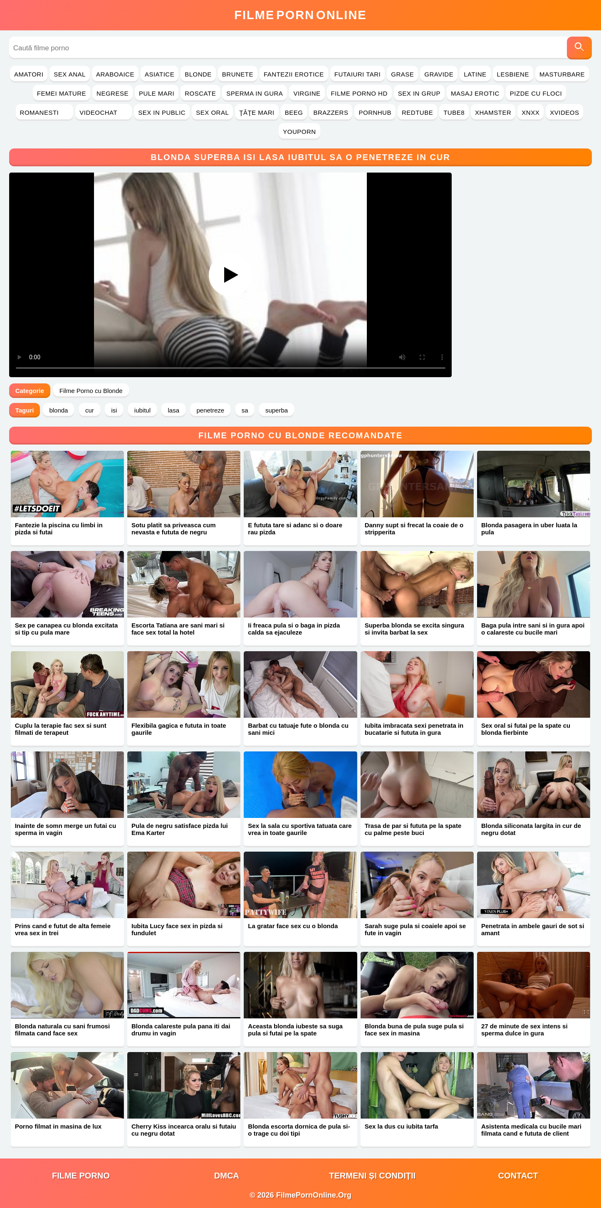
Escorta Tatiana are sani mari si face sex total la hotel (178, 629)
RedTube (417, 112)
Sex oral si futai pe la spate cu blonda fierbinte (525, 729)
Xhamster (493, 112)
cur (89, 410)
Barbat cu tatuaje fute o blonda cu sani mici (298, 729)
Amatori (28, 74)
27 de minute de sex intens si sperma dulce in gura (524, 1030)
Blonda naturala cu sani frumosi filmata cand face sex (62, 1030)
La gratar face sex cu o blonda (293, 925)
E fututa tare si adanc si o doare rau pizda (295, 528)
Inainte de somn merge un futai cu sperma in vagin (65, 829)
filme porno (81, 1175)
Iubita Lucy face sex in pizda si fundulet (177, 929)
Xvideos (564, 112)
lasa (173, 410)
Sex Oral (212, 112)
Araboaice (115, 74)
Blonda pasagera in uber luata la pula (529, 528)
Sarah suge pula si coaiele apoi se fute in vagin (415, 929)
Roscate (200, 93)
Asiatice (159, 74)
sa (245, 410)
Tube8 (454, 112)
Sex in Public (161, 112)
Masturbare (562, 74)
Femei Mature (61, 93)
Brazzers (330, 112)
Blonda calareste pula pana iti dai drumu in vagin (180, 1030)
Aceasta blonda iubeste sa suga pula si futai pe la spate (295, 1030)
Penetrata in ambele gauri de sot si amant (532, 929)
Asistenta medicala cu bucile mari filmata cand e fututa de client (531, 1130)
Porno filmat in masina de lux (58, 1126)
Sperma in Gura (254, 93)
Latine (475, 74)
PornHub (375, 112)
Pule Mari (156, 93)
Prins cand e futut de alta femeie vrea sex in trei (63, 929)
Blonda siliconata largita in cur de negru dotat (531, 829)
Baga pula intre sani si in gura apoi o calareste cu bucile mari (532, 629)
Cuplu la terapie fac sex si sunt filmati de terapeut (60, 729)
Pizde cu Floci (536, 93)
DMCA (226, 1175)
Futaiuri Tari (357, 74)
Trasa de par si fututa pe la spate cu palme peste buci (413, 829)
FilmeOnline (300, 15)
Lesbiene (513, 74)
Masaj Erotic (475, 93)
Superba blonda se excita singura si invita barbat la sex (414, 629)
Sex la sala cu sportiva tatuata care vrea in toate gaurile (299, 829)
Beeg (294, 112)
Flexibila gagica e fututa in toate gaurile (178, 729)
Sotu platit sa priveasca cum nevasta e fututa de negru (173, 528)
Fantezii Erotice (294, 74)
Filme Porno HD (359, 93)
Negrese (112, 93)
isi (114, 410)
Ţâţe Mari (257, 112)
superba (276, 410)
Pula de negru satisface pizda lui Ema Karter (179, 829)
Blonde (198, 74)
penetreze (210, 410)
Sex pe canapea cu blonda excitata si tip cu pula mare (66, 629)
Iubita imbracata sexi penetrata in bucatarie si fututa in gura (414, 729)
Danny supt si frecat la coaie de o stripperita (414, 528)
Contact (518, 1175)
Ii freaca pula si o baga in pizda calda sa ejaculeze (294, 629)
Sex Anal (70, 74)
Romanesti (44, 112)
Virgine (306, 93)
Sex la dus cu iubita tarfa (401, 1126)
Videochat (103, 112)
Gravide (438, 74)
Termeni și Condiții (372, 1175)
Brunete (237, 74)
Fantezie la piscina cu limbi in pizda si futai (59, 528)
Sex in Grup (419, 93)
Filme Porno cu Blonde (91, 390)
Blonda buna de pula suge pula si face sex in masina (414, 1030)
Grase (402, 74)
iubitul (142, 410)
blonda (58, 410)
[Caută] (579, 48)
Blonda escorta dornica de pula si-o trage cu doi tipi (299, 1130)
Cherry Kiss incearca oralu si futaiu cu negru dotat (183, 1130)
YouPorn (299, 131)
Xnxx (530, 112)
